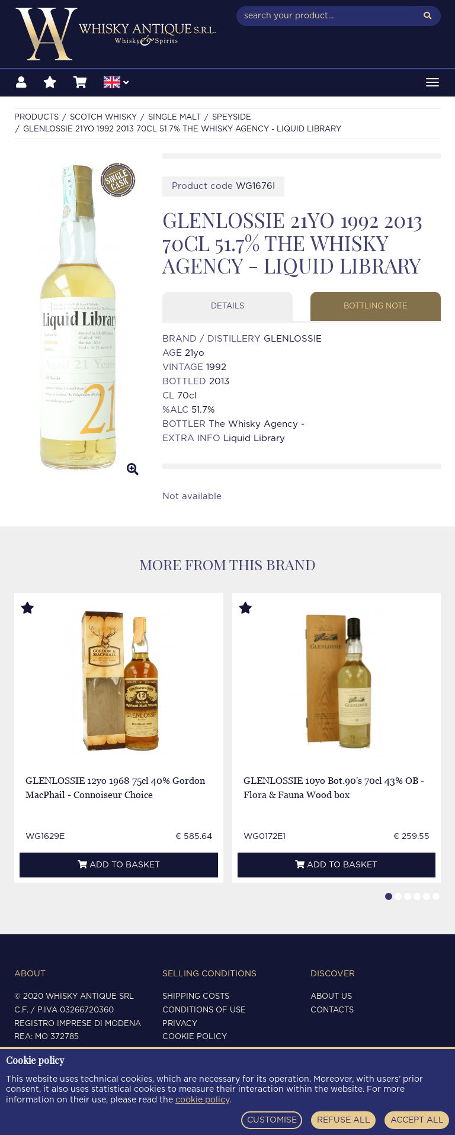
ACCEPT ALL (417, 1120)
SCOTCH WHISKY (103, 117)
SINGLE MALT (174, 117)
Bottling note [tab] (376, 306)
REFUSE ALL (343, 1120)
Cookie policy (194, 1037)
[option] (79, 319)
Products (36, 117)
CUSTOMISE (272, 1120)
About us (331, 997)
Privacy (179, 1024)
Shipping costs (195, 997)
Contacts (332, 1010)
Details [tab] (227, 306)
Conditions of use (204, 1010)
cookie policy (202, 1100)
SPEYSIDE (231, 117)
